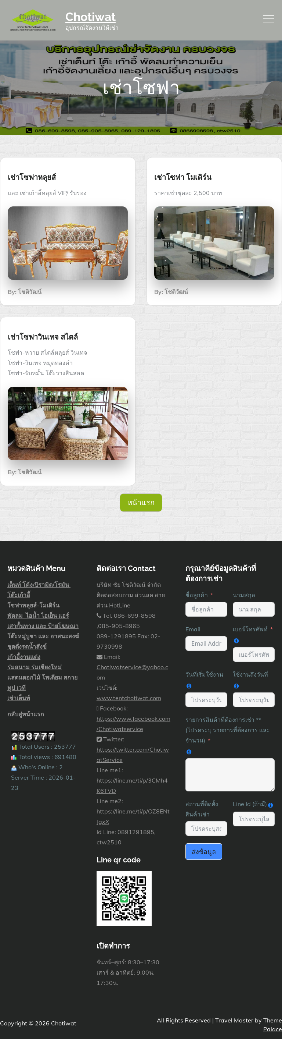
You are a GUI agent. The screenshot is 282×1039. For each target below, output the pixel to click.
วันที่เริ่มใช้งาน (204, 674)
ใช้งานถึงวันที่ (250, 674)
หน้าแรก (141, 502)
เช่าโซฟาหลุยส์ (32, 177)
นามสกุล (244, 595)
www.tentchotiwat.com (129, 698)
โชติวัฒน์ (29, 291)
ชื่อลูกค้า (196, 595)
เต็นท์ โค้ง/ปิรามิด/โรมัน (38, 584)
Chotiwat (90, 17)
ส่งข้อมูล (204, 851)
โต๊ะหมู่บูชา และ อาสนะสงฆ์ (43, 636)
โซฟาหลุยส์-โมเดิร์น (33, 605)
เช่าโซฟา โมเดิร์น (183, 177)
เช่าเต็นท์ (18, 698)
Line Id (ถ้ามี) (250, 804)
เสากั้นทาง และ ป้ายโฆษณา (43, 626)
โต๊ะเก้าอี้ (18, 595)
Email (192, 629)
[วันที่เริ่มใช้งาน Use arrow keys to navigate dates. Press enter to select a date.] (206, 699)
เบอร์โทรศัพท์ (250, 629)
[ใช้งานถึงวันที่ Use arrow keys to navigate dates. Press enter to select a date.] (254, 699)
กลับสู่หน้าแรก (25, 714)
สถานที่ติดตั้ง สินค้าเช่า (201, 809)
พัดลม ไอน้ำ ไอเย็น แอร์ (38, 615)
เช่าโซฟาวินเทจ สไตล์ (43, 337)
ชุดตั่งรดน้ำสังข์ (27, 646)
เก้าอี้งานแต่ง (23, 656)
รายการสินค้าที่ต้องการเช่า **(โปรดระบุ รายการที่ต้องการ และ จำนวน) (227, 730)
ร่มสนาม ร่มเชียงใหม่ (34, 667)
